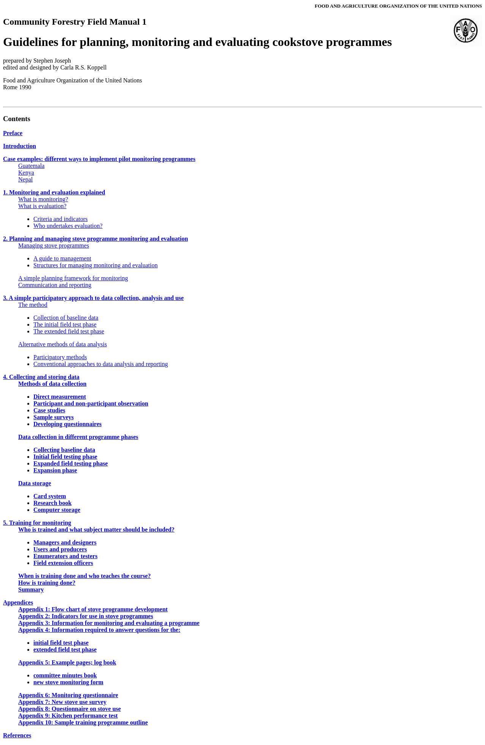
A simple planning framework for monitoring (73, 278)
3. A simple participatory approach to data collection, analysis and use (93, 298)
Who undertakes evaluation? (67, 226)
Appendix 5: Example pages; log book (67, 662)
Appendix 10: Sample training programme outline (83, 722)
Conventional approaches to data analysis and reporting (100, 364)
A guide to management (62, 258)
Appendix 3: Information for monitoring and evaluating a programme (109, 623)
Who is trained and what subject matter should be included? (96, 529)
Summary (31, 589)
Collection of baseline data (65, 317)
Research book (52, 503)
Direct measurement (59, 396)
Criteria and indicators (60, 219)
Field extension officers (63, 563)
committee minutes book (65, 675)
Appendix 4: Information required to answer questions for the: (99, 630)
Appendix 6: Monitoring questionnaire (68, 695)
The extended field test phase (68, 331)
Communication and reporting (54, 285)
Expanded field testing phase (70, 463)
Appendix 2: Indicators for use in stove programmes (85, 616)
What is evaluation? (42, 206)
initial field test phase (60, 642)
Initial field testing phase (65, 456)
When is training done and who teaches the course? (84, 576)
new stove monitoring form (68, 682)
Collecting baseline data (64, 450)
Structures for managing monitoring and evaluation (95, 265)
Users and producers (60, 549)
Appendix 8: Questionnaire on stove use (69, 709)
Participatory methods (60, 357)
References (17, 735)
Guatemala (31, 166)
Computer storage (56, 510)
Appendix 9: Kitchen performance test (68, 715)
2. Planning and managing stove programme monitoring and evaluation (95, 238)
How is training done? (47, 582)
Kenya (26, 172)
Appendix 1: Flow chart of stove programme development (93, 609)
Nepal (25, 179)
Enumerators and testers (65, 556)
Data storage (34, 483)
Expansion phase (55, 470)
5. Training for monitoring (37, 522)
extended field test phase (65, 649)
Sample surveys (53, 417)
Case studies (49, 410)
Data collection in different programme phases (78, 437)
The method (32, 304)
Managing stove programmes (53, 245)
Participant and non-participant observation (90, 403)
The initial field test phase (64, 324)
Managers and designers (64, 542)
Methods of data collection (52, 383)
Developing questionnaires (67, 424)
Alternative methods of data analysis (62, 344)
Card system (49, 496)
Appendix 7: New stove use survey (62, 702)
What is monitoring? (43, 199)
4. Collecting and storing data (41, 377)
